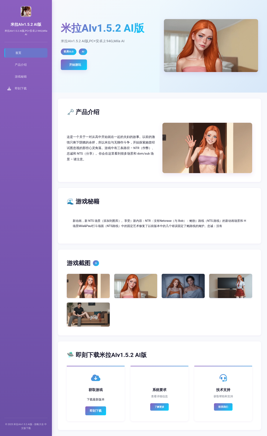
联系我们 (223, 406)
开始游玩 (75, 64)
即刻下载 (96, 410)
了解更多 (159, 406)
